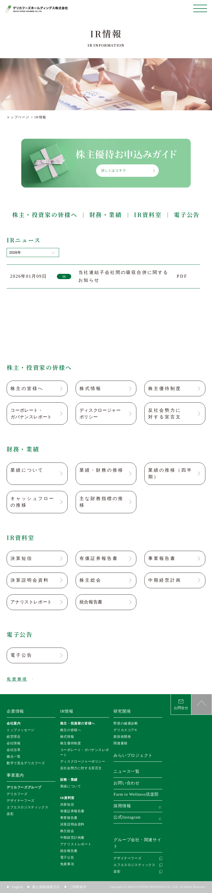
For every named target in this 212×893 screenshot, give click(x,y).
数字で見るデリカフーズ (26, 763)
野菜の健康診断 (125, 723)
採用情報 (122, 806)
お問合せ (181, 708)
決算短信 (67, 804)
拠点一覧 (13, 756)
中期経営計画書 (72, 837)
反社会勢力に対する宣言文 (81, 768)
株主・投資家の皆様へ (44, 214)
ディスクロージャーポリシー (82, 761)
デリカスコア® (125, 730)
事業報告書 (69, 818)
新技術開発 (122, 737)
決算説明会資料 (72, 824)
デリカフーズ (17, 794)
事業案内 (15, 775)
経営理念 (13, 737)
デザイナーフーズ (21, 801)
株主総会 (67, 831)
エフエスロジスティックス (27, 807)
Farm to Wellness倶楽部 (136, 794)
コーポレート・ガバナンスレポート (84, 752)
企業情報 (15, 711)
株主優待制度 (70, 743)
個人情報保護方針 (46, 887)
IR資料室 (148, 214)
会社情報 (13, 743)
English (17, 887)
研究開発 (122, 711)
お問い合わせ (126, 783)
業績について (70, 786)
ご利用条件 (77, 887)
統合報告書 (69, 851)
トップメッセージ (21, 730)
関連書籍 (120, 743)
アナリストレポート (75, 844)
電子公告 (187, 214)
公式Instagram (127, 817)
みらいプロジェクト (133, 755)
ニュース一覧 (126, 771)
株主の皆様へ (70, 730)
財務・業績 (105, 214)
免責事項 (67, 864)
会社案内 (13, 723)
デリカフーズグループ (24, 787)
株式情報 (67, 737)
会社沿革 (13, 750)
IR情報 (66, 711)
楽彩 (10, 814)
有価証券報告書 (72, 811)
